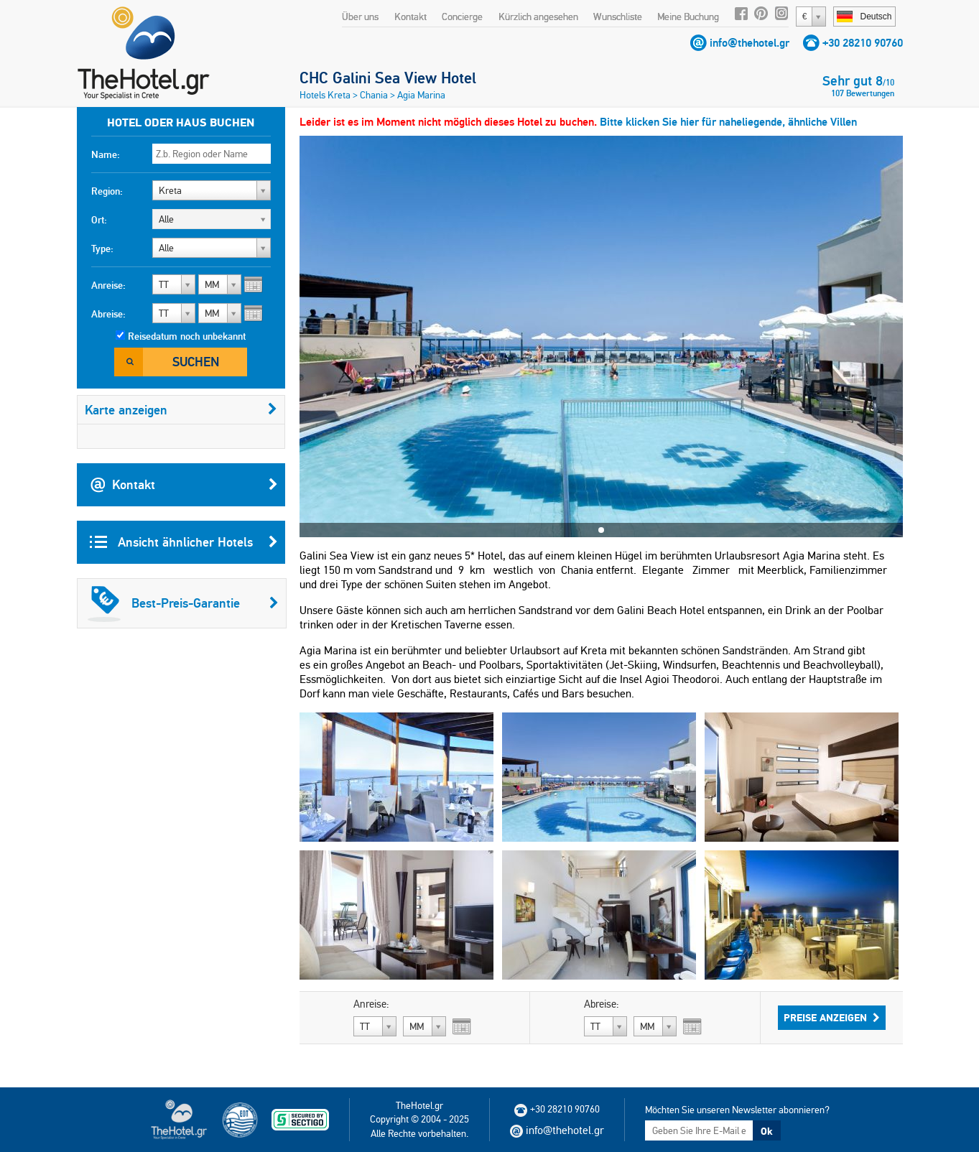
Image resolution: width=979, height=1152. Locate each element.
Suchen (195, 361)
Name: (105, 154)
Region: (107, 191)
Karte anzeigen (181, 410)
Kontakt (410, 16)
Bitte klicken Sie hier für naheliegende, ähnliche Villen (728, 121)
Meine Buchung (688, 16)
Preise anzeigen (832, 1017)
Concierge (462, 16)
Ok (766, 1131)
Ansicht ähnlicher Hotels (184, 542)
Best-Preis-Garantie (183, 603)
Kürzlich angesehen (538, 16)
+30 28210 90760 (862, 42)
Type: (102, 248)
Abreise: (108, 313)
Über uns (360, 16)
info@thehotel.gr (749, 42)
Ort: (99, 219)
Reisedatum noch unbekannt (187, 336)
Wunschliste (617, 16)
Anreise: (108, 285)
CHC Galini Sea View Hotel (388, 78)
